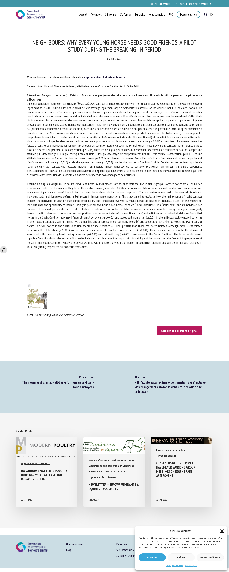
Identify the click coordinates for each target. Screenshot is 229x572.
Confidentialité (177, 565)
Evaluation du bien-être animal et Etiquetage (111, 465)
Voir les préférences (210, 557)
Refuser (181, 557)
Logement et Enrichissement (35, 463)
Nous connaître (74, 544)
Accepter (152, 557)
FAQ (68, 550)
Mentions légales (191, 565)
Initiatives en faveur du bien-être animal (109, 471)
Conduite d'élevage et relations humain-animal (112, 460)
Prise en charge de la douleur (170, 450)
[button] (222, 531)
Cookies (168, 565)
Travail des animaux (166, 455)
